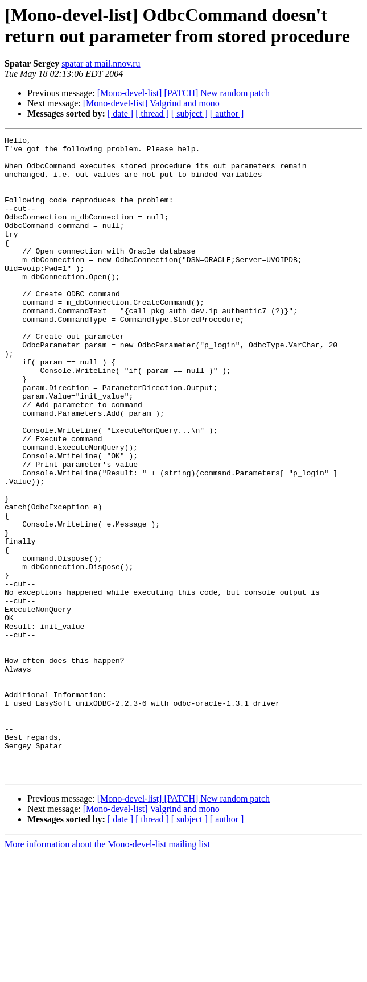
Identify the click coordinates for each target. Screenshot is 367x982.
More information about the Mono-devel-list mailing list (107, 972)
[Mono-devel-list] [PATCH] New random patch (183, 93)
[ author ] (227, 113)
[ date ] (120, 113)
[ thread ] (152, 113)
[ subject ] (189, 113)
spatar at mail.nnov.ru (100, 63)
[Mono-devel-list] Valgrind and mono (151, 103)
